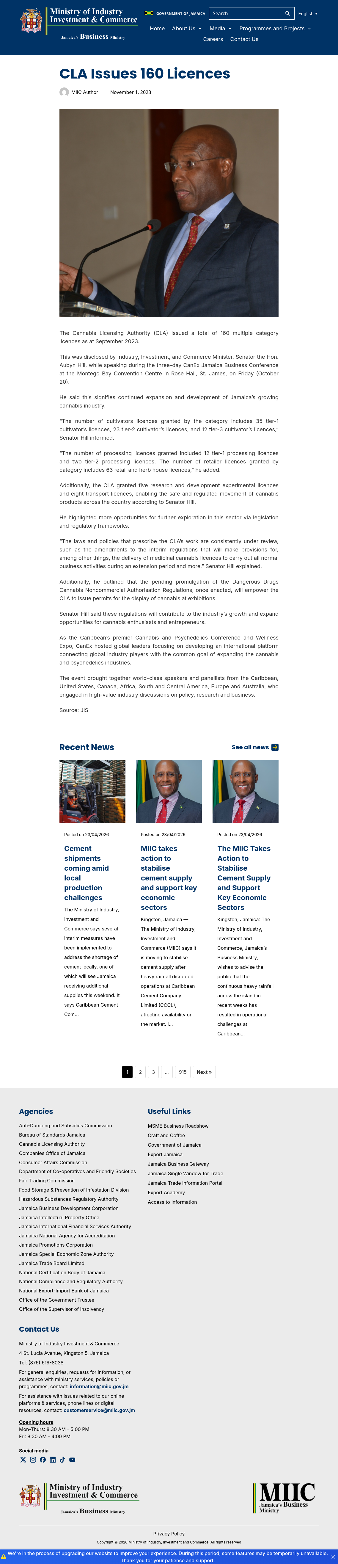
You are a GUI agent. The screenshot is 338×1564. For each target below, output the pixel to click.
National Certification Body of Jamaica (62, 1272)
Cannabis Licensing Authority (52, 1144)
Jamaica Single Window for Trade (185, 1173)
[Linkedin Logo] (53, 1460)
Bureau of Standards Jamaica (52, 1135)
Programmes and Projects (276, 28)
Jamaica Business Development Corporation (69, 1208)
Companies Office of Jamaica (52, 1153)
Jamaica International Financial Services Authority (75, 1226)
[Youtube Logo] (72, 1460)
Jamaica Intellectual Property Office (59, 1217)
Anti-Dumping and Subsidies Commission (65, 1126)
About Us (187, 28)
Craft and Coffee (166, 1135)
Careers (213, 39)
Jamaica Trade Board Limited (51, 1263)
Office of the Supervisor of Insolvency (61, 1309)
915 (183, 1072)
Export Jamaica (165, 1154)
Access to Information (172, 1202)
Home (157, 28)
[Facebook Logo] (43, 1460)
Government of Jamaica (175, 1145)
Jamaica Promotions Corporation (56, 1245)
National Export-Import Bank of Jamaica (64, 1291)
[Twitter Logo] (23, 1460)
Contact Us (244, 39)
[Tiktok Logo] (62, 1460)
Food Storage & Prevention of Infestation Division (74, 1190)
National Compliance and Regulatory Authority (71, 1281)
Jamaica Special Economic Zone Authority (66, 1254)
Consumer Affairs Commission (53, 1162)
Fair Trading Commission (47, 1181)
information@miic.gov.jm (99, 1386)
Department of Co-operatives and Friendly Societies (77, 1171)
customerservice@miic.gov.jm (99, 1410)
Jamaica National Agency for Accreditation (67, 1236)
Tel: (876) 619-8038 (41, 1363)
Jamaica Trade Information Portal (185, 1183)
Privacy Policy (169, 1534)
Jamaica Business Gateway (178, 1164)
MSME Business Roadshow (178, 1126)
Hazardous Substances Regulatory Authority (69, 1199)
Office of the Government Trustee (56, 1300)
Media (221, 28)
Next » (204, 1072)
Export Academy (166, 1192)
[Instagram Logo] (33, 1460)
